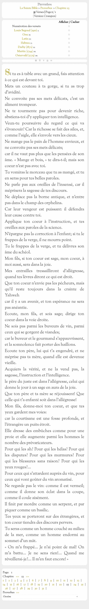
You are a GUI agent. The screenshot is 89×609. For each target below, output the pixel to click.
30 (36, 589)
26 (6, 589)
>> (27, 577)
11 (64, 581)
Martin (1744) (25, 51)
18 (32, 585)
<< (17, 577)
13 (78, 581)
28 (21, 589)
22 (60, 585)
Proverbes (46, 8)
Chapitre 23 (62, 8)
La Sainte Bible (29, 8)
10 (57, 581)
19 (39, 585)
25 (82, 585)
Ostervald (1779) (25, 55)
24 (74, 585)
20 (46, 585)
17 (25, 585)
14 (4, 585)
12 (71, 581)
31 (43, 589)
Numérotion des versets (26, 26)
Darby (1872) (25, 47)
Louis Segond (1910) (25, 30)
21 (53, 585)
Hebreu (25, 43)
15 (11, 585)
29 (28, 589)
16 (18, 585)
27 (14, 589)
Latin (25, 39)
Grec (25, 35)
